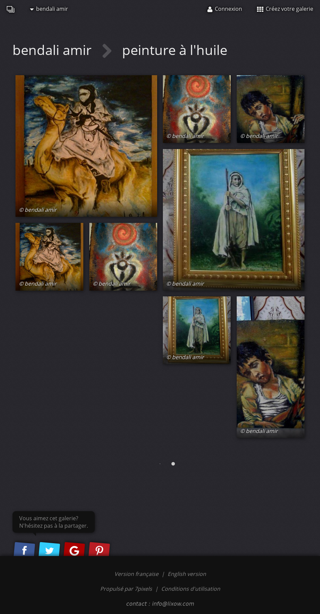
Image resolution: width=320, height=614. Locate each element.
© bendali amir (38, 209)
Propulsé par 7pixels (126, 588)
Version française (137, 574)
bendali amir (49, 8)
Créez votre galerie (285, 8)
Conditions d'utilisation (190, 588)
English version (187, 574)
